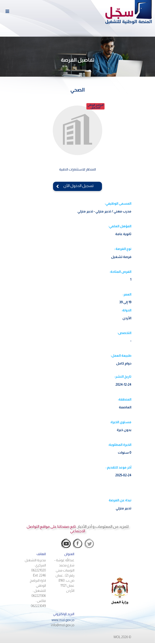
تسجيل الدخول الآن (77, 186)
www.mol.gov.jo (63, 620)
